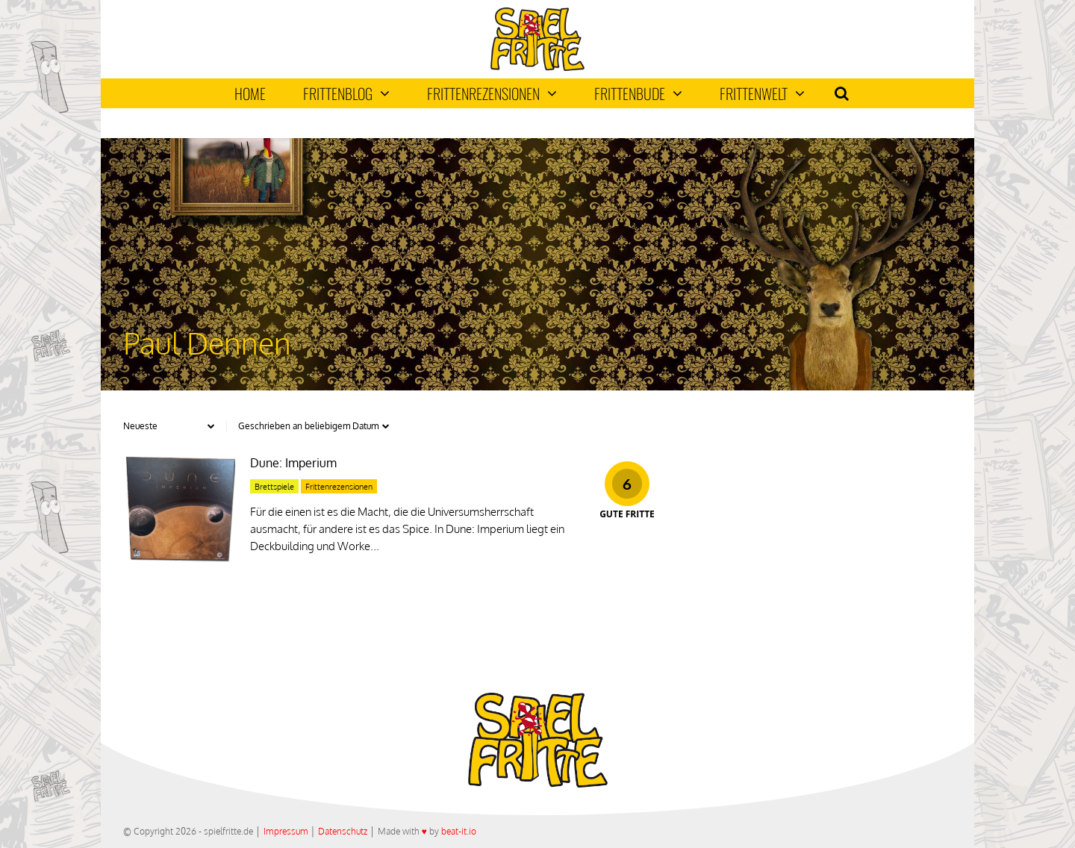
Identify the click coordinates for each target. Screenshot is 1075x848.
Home (250, 93)
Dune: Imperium (293, 462)
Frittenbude (638, 93)
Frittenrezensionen (492, 93)
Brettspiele (274, 486)
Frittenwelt (762, 93)
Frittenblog (346, 93)
